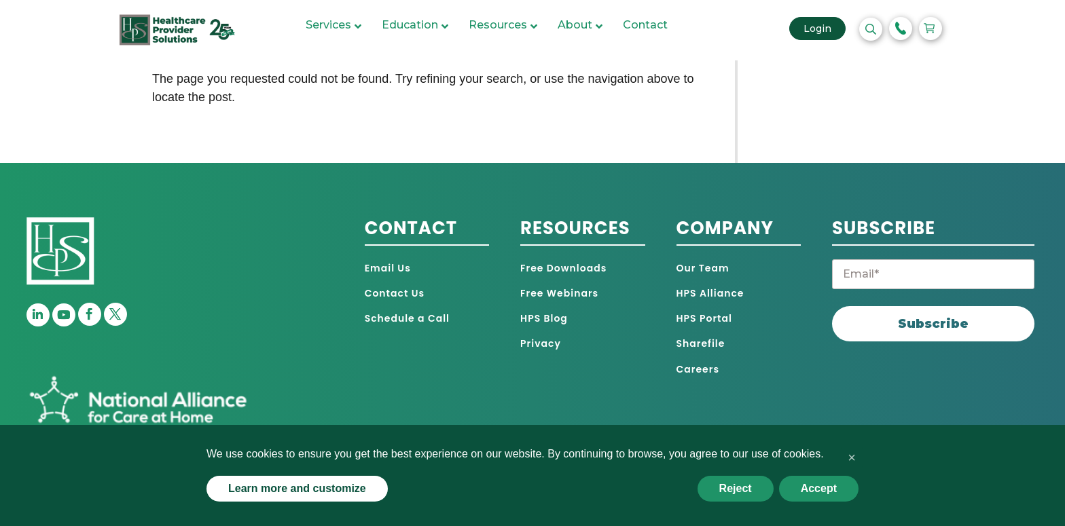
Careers (697, 369)
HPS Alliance (710, 293)
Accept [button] (819, 488)
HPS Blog (544, 318)
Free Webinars (559, 293)
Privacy (540, 343)
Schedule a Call (407, 318)
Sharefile (700, 343)
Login (828, 32)
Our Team (702, 268)
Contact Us (395, 293)
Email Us (388, 268)
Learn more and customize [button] (297, 488)
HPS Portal (704, 318)
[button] (852, 457)
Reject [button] (735, 488)
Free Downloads (563, 268)
